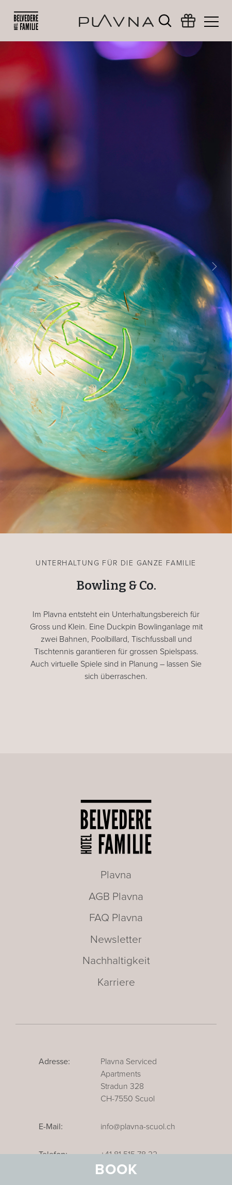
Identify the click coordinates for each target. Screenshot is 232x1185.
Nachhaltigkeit (116, 960)
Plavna (116, 874)
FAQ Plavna (116, 917)
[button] (17, 266)
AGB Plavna (116, 896)
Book (116, 1169)
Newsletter (116, 939)
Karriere (116, 982)
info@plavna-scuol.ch (138, 1126)
